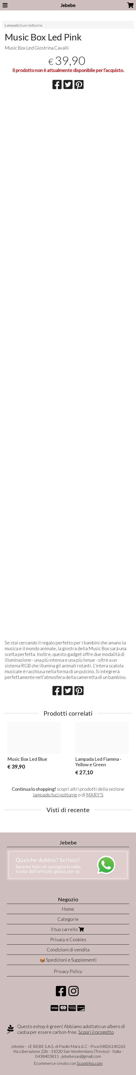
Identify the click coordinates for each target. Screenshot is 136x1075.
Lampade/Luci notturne (24, 25)
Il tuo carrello (68, 929)
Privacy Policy (68, 971)
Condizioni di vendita (68, 949)
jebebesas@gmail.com (81, 1056)
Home (68, 909)
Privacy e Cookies (68, 939)
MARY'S (94, 795)
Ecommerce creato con (68, 1063)
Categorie (68, 919)
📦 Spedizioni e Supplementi (68, 960)
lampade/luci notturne (55, 795)
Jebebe (67, 5)
